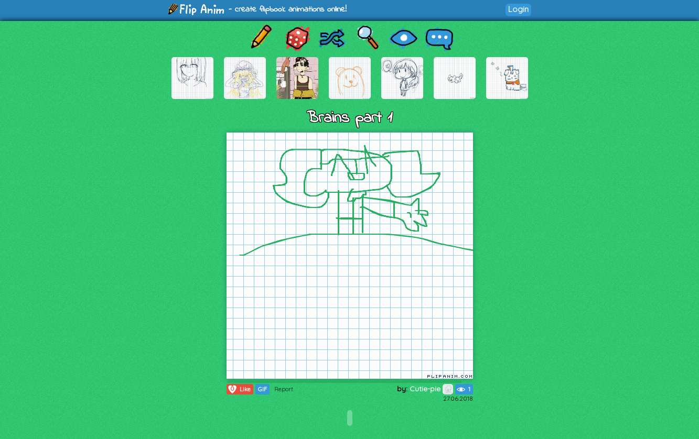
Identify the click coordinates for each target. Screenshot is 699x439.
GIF (262, 389)
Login (518, 9)
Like (239, 389)
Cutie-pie (431, 388)
